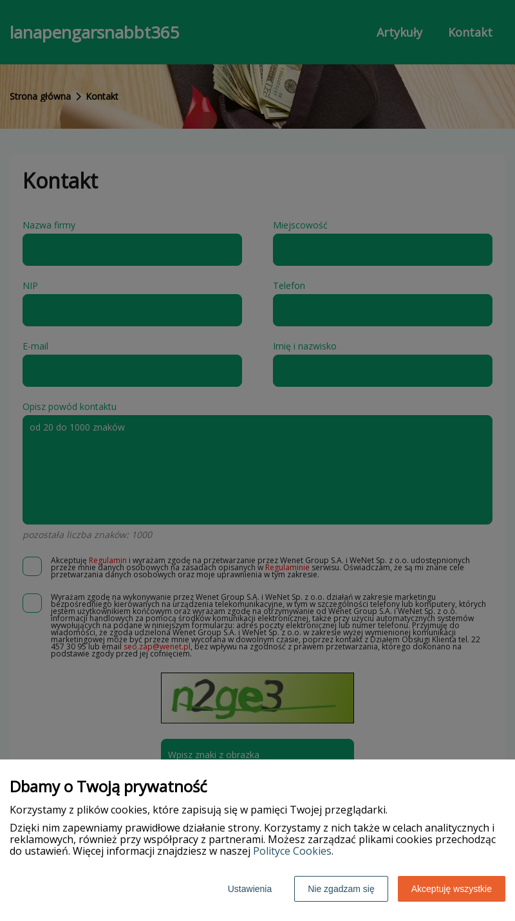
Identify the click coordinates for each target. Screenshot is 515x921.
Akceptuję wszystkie (451, 889)
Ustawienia (250, 889)
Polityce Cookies (292, 851)
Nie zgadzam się (341, 889)
